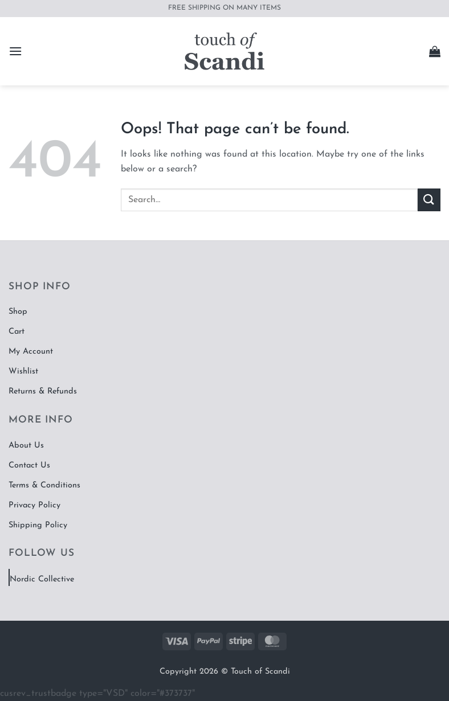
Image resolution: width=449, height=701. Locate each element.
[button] (15, 51)
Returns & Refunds (43, 391)
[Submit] (429, 199)
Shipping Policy (38, 525)
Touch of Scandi (260, 671)
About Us (26, 445)
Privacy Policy (34, 505)
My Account (31, 351)
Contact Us (29, 465)
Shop (18, 312)
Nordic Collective (42, 579)
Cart (17, 331)
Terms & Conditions (44, 485)
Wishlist (23, 371)
